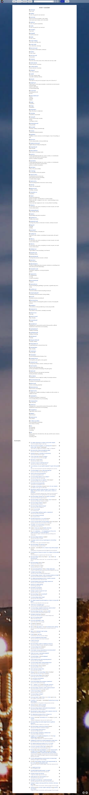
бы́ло (41, 681)
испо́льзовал (56, 552)
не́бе (49, 611)
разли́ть (32, 154)
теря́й (37, 584)
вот (31, 762)
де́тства (39, 634)
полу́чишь (33, 492)
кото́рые (50, 552)
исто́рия (42, 743)
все (31, 426)
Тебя (32, 604)
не (33, 445)
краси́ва (42, 483)
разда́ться (33, 82)
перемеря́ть (33, 396)
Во (31, 749)
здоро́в (34, 767)
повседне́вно (33, 347)
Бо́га (43, 668)
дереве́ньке (40, 758)
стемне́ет (55, 486)
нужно (46, 490)
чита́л (45, 518)
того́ (50, 486)
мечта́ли (40, 611)
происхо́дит (54, 758)
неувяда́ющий (34, 332)
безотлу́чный (33, 48)
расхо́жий (33, 230)
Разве (32, 653)
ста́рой (35, 758)
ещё (37, 462)
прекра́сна (43, 473)
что (44, 445)
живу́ (51, 568)
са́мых (44, 746)
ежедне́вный (33, 147)
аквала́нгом (49, 512)
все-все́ (32, 296)
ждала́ (52, 466)
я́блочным (45, 470)
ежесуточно (33, 312)
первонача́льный (35, 143)
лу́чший (39, 770)
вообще (40, 486)
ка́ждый (32, 70)
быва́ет (35, 650)
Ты (31, 462)
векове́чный (33, 252)
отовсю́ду (32, 171)
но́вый (37, 614)
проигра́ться (33, 284)
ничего (48, 758)
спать (41, 540)
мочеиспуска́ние (51, 650)
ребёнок (49, 659)
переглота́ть (33, 390)
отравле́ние (49, 681)
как (37, 473)
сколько (53, 490)
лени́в (38, 509)
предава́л (39, 604)
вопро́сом (45, 607)
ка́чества (55, 711)
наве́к (31, 26)
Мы (31, 489)
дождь (45, 631)
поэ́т (43, 547)
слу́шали (40, 496)
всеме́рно (32, 305)
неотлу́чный (33, 55)
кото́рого (47, 547)
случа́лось (51, 684)
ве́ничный (33, 383)
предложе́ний (52, 761)
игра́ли (52, 575)
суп (47, 462)
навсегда (40, 779)
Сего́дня (32, 773)
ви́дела (40, 476)
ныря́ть (44, 512)
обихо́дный (33, 336)
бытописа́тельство (35, 379)
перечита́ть (33, 181)
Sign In (62, 1)
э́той (33, 758)
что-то (39, 532)
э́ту (45, 453)
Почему (32, 590)
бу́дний (32, 225)
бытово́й (32, 127)
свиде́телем (46, 721)
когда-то (34, 459)
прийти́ (43, 466)
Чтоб (32, 456)
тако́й (41, 462)
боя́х (47, 761)
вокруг (53, 740)
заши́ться (32, 404)
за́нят (33, 640)
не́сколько (33, 558)
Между (32, 672)
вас (32, 681)
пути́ (34, 746)
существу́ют (36, 697)
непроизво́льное (44, 650)
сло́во (35, 447)
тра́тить (42, 490)
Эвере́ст (32, 413)
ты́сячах (52, 749)
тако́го (40, 704)
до (43, 540)
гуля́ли (40, 643)
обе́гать (32, 239)
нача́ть (38, 490)
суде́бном (52, 721)
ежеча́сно (32, 260)
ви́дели (40, 505)
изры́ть (32, 214)
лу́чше (36, 518)
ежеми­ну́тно (33, 417)
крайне (40, 735)
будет (35, 737)
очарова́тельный (39, 600)
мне (51, 445)
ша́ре (49, 450)
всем (33, 749)
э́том (45, 590)
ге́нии (43, 697)
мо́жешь (35, 466)
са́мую (44, 751)
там (55, 556)
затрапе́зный (33, 320)
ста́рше (37, 783)
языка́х (55, 749)
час (31, 467)
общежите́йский (34, 340)
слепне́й (44, 740)
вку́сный (44, 462)
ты (55, 490)
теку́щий (32, 117)
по (42, 643)
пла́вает (47, 476)
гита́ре (56, 575)
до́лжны (34, 489)
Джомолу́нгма (34, 387)
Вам (31, 711)
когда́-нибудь (34, 40)
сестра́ (34, 473)
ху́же (45, 552)
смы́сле (50, 607)
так (34, 509)
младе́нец (45, 600)
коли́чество (39, 740)
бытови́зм (33, 376)
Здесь (32, 631)
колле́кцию (53, 751)
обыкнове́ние (33, 150)
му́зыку (49, 575)
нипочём (32, 17)
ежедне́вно (33, 109)
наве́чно (32, 22)
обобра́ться (33, 249)
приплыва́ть (33, 366)
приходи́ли (42, 653)
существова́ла (53, 752)
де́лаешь (38, 531)
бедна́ (37, 515)
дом (40, 614)
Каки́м (32, 776)
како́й (33, 770)
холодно (37, 773)
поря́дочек (33, 233)
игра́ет (47, 496)
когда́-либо (33, 44)
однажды (48, 445)
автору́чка (35, 552)
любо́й (32, 74)
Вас (32, 650)
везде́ (31, 102)
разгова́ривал (44, 656)
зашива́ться (33, 324)
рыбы (45, 527)
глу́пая (36, 442)
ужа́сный (37, 578)
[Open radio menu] (83, 793)
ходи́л (48, 770)
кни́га (34, 518)
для (40, 762)
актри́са (34, 483)
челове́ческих (34, 752)
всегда (39, 473)
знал (33, 634)
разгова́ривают (43, 749)
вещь (39, 442)
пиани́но (53, 496)
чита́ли (40, 499)
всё (31, 432)
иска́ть (32, 447)
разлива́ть (33, 160)
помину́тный (33, 362)
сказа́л (36, 532)
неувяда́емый (34, 329)
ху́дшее (35, 684)
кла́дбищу (45, 643)
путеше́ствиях (38, 521)
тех (47, 552)
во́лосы (43, 729)
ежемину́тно (33, 309)
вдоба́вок (32, 134)
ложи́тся (37, 540)
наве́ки (32, 13)
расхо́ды (46, 489)
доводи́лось (35, 711)
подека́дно (33, 351)
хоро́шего (50, 711)
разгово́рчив (41, 678)
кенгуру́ (44, 505)
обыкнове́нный (34, 95)
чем (40, 783)
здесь (37, 456)
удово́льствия (44, 762)
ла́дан (32, 196)
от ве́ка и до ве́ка (34, 421)
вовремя (47, 466)
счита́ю (33, 700)
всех (45, 578)
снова (36, 620)
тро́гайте (42, 453)
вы (42, 521)
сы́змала (32, 59)
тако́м (45, 687)
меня (56, 740)
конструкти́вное (45, 532)
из (43, 578)
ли (39, 581)
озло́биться (33, 289)
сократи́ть (38, 489)
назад (36, 568)
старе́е (44, 787)
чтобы (32, 532)
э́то (42, 531)
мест (52, 746)
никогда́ (32, 9)
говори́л (53, 442)
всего (39, 518)
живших (35, 701)
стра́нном (49, 687)
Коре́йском (38, 637)
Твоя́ (32, 473)
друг (43, 604)
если (37, 486)
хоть (39, 466)
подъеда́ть (33, 354)
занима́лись (41, 732)
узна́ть (49, 490)
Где (31, 617)
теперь (48, 568)
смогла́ (41, 776)
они (34, 653)
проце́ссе (33, 723)
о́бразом (35, 776)
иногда (38, 650)
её (39, 694)
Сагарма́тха (33, 409)
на (41, 450)
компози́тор (51, 700)
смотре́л (53, 578)
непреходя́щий (34, 293)
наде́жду (41, 584)
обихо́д (32, 184)
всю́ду (32, 106)
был (39, 479)
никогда (38, 631)
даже (37, 590)
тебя (35, 456)
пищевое (44, 681)
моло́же (51, 783)
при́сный (32, 371)
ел (39, 462)
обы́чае (52, 687)
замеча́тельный (48, 708)
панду (43, 597)
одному (37, 746)
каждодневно (33, 401)
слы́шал (53, 489)
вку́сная (37, 714)
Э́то (31, 442)
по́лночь (50, 643)
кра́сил (40, 729)
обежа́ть (32, 205)
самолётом (50, 581)
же (36, 509)
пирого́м (49, 470)
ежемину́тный (34, 221)
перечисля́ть (33, 174)
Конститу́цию (45, 726)
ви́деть (39, 620)
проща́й (50, 779)
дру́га (40, 626)
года (34, 568)
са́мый (34, 578)
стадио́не (44, 479)
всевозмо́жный (34, 123)
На (31, 770)
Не (31, 524)
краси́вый (46, 662)
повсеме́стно (33, 192)
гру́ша (40, 714)
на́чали (49, 626)
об (43, 590)
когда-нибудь (35, 470)
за (36, 587)
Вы (31, 450)
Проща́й (32, 779)
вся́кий (32, 79)
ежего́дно (32, 167)
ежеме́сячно (33, 217)
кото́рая (42, 752)
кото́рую (43, 442)
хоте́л (54, 531)
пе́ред (32, 490)
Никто (32, 668)
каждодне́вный (34, 210)
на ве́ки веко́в (34, 66)
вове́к (31, 37)
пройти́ (44, 776)
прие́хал (40, 568)
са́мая (34, 442)
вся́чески (32, 139)
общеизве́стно (34, 343)
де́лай (44, 704)
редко (34, 486)
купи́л (41, 617)
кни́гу (41, 459)
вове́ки (32, 51)
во (35, 623)
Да (49, 556)
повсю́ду (32, 113)
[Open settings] (87, 793)
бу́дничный (33, 188)
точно (49, 697)
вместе (34, 751)
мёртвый (45, 659)
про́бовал (41, 512)
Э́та (31, 483)
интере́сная (38, 743)
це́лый (57, 466)
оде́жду (56, 626)
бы (39, 445)
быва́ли (40, 502)
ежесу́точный (33, 316)
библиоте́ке (47, 732)
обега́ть (32, 244)
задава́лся (41, 607)
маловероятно (45, 735)
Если (32, 697)
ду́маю (33, 524)
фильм (41, 578)
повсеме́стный (34, 269)
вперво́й (32, 33)
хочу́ (34, 620)
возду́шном (44, 450)
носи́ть (52, 626)
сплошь (32, 130)
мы (35, 762)
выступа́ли (41, 721)
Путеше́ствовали (34, 581)
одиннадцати (47, 540)
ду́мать (41, 445)
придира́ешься (47, 531)
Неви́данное (33, 740)
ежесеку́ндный (34, 256)
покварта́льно (34, 358)
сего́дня (34, 788)
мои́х (42, 746)
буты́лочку (48, 453)
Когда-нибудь (38, 761)
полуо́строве (43, 637)
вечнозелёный (34, 280)
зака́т (50, 662)
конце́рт (43, 770)
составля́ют (40, 751)
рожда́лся (35, 659)
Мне (32, 445)
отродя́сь (32, 29)
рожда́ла (56, 547)
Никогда (32, 453)
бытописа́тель (34, 300)
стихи (49, 499)
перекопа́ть (33, 274)
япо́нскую (43, 544)
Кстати (32, 521)
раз (41, 466)
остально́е (33, 90)
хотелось (36, 445)
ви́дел (45, 456)
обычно (36, 678)
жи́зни (53, 607)
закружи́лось (49, 740)
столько (36, 527)
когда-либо (48, 442)
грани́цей (39, 587)
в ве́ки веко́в (33, 63)
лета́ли (39, 450)
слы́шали (41, 687)
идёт (43, 631)
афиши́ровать (34, 263)
